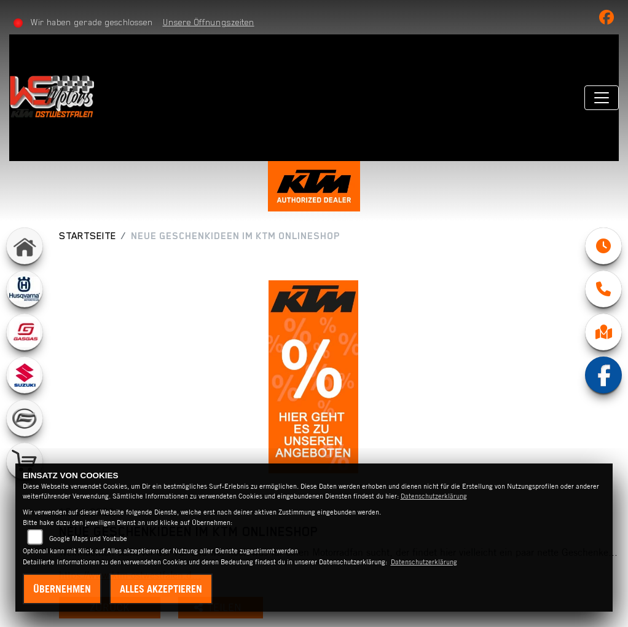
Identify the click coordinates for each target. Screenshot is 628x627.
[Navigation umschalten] (601, 97)
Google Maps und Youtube (88, 538)
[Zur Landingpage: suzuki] (24, 375)
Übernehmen (62, 589)
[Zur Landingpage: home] (24, 245)
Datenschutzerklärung (434, 496)
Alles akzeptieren (161, 589)
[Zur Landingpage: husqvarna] (24, 288)
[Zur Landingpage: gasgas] (24, 332)
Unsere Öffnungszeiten (208, 22)
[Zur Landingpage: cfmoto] (24, 418)
